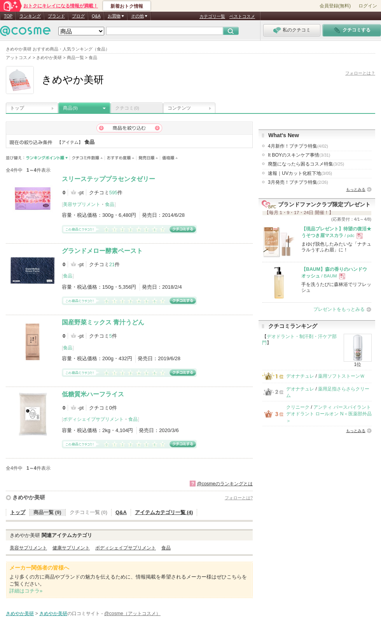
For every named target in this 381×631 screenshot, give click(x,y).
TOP (8, 16)
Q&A (96, 16)
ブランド (56, 16)
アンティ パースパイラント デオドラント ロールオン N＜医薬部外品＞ (329, 414)
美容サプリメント (81, 204)
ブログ (78, 16)
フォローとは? (239, 497)
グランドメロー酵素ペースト (102, 251)
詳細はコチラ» (25, 591)
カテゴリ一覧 (212, 16)
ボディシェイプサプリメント (93, 419)
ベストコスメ (242, 16)
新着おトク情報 (126, 6)
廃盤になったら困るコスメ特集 (306, 164)
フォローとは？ (360, 73)
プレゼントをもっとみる (339, 309)
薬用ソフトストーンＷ (341, 376)
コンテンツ (179, 108)
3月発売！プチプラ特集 (298, 182)
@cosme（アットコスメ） (132, 613)
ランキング (30, 16)
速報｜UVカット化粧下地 (300, 173)
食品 (109, 204)
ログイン (367, 6)
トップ (17, 108)
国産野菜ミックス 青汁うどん (103, 322)
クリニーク (297, 407)
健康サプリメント (71, 548)
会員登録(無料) (335, 6)
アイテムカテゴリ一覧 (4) (164, 512)
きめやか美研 (28, 497)
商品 (70, 108)
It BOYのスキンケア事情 (299, 155)
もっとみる (355, 189)
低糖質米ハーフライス (93, 394)
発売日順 (148, 158)
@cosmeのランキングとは (225, 483)
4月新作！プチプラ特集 (298, 146)
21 (112, 264)
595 (113, 192)
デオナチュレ (300, 376)
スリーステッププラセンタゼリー (108, 179)
